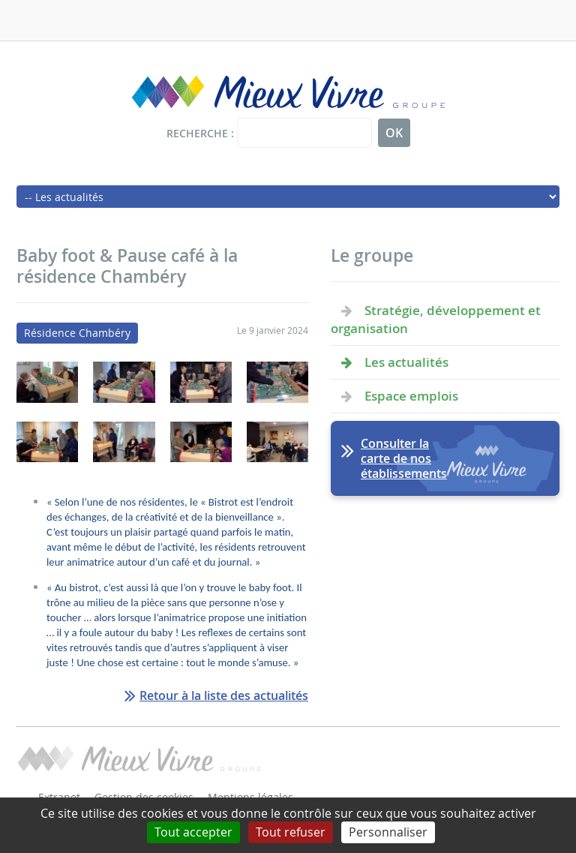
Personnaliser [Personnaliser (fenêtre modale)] (388, 832)
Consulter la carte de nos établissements (404, 458)
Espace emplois (411, 395)
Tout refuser (291, 832)
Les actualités (406, 362)
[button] (47, 399)
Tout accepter (193, 832)
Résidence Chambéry (77, 333)
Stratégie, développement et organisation (436, 319)
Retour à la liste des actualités (224, 695)
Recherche (197, 133)
